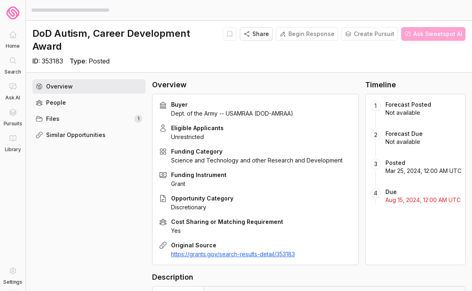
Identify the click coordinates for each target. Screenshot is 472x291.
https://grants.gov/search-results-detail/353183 (233, 254)
